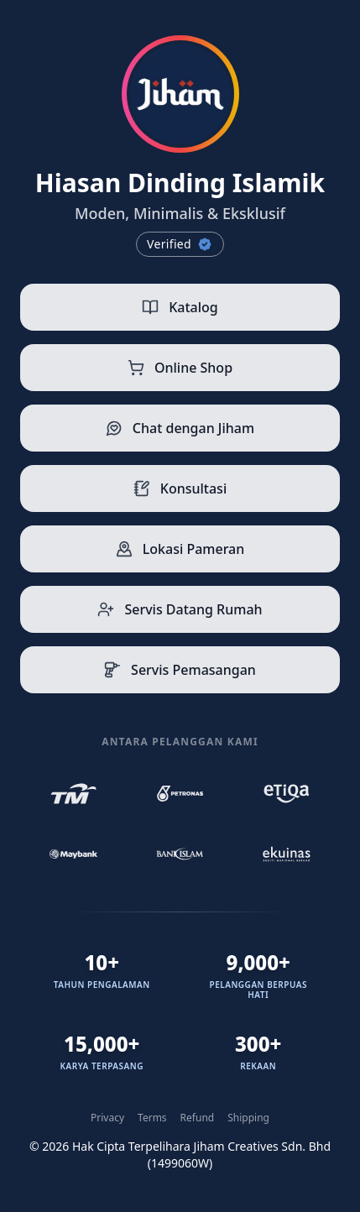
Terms (152, 1118)
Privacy (107, 1118)
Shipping (248, 1118)
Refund (197, 1118)
